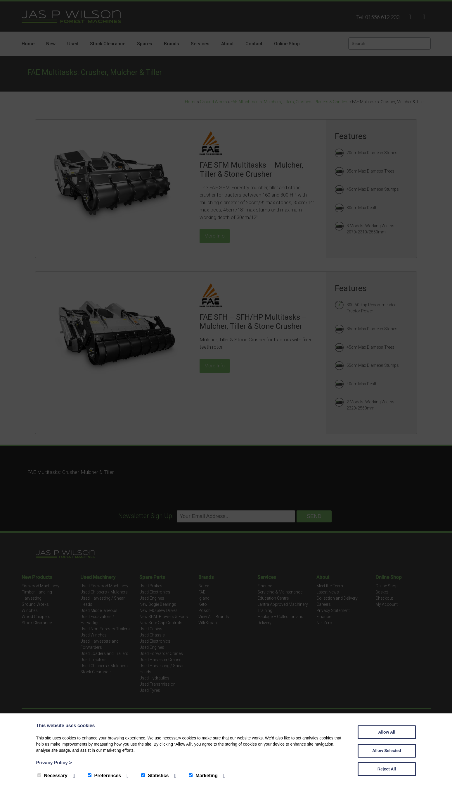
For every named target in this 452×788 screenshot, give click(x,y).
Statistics (155, 775)
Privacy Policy (54, 762)
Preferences (104, 775)
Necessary (52, 775)
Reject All (386, 769)
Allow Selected (386, 750)
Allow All (386, 732)
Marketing (203, 775)
